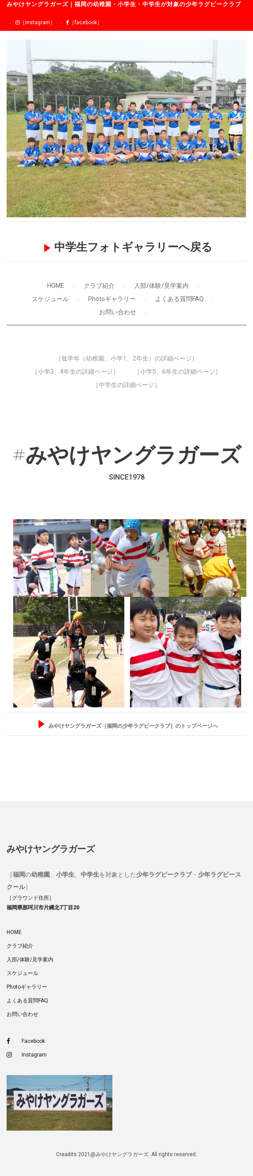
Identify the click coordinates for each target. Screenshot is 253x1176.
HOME (55, 285)
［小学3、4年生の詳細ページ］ (75, 371)
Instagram (27, 1055)
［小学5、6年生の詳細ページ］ (177, 371)
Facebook (26, 1041)
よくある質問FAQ (179, 298)
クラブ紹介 (99, 285)
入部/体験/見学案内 (161, 285)
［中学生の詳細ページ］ (126, 384)
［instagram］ (35, 22)
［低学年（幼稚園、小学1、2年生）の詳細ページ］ (126, 358)
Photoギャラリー (112, 298)
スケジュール (50, 298)
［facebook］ (84, 22)
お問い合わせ (117, 312)
